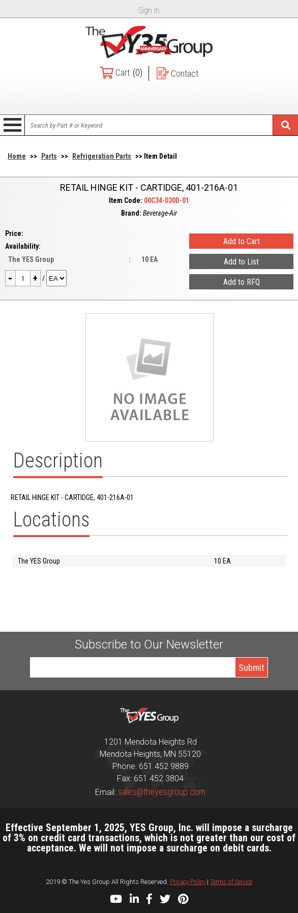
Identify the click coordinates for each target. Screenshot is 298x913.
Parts (49, 156)
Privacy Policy (187, 882)
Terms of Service (231, 882)
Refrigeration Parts (101, 156)
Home (17, 156)
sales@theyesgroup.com (161, 791)
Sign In (149, 10)
